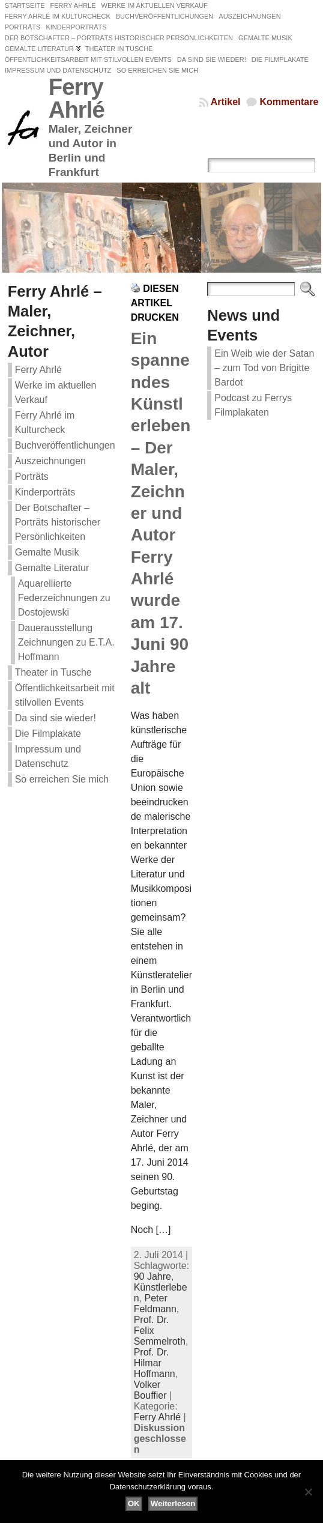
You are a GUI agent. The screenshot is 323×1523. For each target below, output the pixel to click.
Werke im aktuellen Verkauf (56, 392)
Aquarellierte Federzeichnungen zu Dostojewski (64, 597)
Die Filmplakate (48, 733)
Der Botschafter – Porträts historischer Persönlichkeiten (57, 522)
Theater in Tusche (53, 672)
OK (134, 1503)
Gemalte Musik (47, 552)
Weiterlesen (173, 1503)
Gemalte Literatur (52, 568)
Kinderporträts (45, 492)
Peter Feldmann (155, 1303)
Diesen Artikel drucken (155, 302)
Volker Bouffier (150, 1389)
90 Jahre (152, 1276)
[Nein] (308, 1492)
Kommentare (288, 102)
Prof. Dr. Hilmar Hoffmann (154, 1363)
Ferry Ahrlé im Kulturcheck (45, 422)
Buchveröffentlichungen (65, 445)
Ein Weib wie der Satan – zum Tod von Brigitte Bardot (264, 367)
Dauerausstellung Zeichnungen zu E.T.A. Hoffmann (66, 642)
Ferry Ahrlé (76, 98)
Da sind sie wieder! (55, 718)
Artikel (226, 102)
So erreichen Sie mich (62, 779)
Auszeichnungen (50, 461)
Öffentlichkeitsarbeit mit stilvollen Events (65, 695)
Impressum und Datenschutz (48, 756)
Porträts (32, 476)
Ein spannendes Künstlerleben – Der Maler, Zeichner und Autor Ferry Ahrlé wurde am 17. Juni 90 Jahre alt (161, 513)
